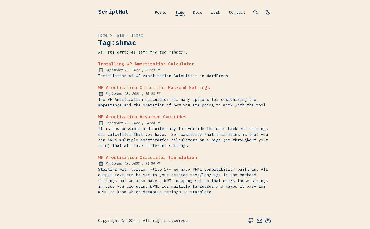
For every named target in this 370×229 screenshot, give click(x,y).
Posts (161, 12)
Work (215, 12)
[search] (256, 12)
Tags (180, 12)
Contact (237, 12)
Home (103, 35)
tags (119, 35)
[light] (268, 12)
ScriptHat (113, 12)
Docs (197, 12)
